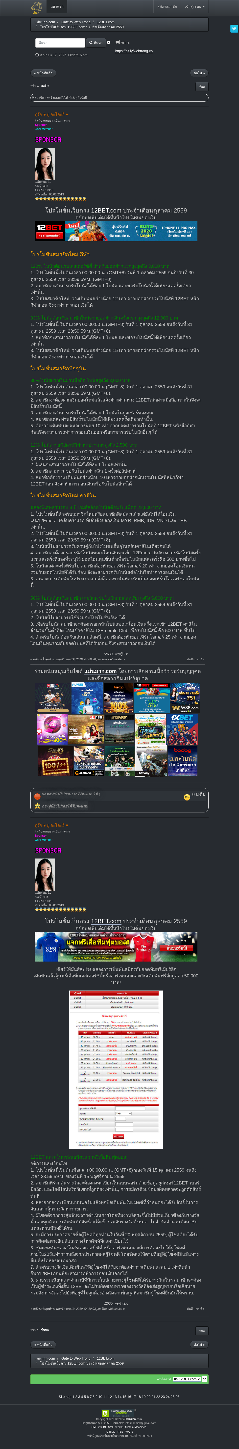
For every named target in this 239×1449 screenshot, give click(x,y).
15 (124, 1397)
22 (158, 1397)
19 (144, 1397)
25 (173, 1397)
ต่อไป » (199, 73)
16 (129, 1397)
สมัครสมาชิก (167, 6)
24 (168, 1397)
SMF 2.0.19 (99, 1426)
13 (115, 1397)
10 (100, 1397)
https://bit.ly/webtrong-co (134, 51)
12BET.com (106, 210)
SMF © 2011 (116, 1426)
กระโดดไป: (164, 1379)
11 (105, 1397)
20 (148, 1397)
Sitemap (65, 1397)
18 (139, 1397)
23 (163, 1397)
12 (110, 1397)
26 (177, 1397)
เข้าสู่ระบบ (195, 6)
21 (153, 1397)
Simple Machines (135, 1426)
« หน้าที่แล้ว (43, 73)
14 (120, 1397)
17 (134, 1397)
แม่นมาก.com (100, 671)
